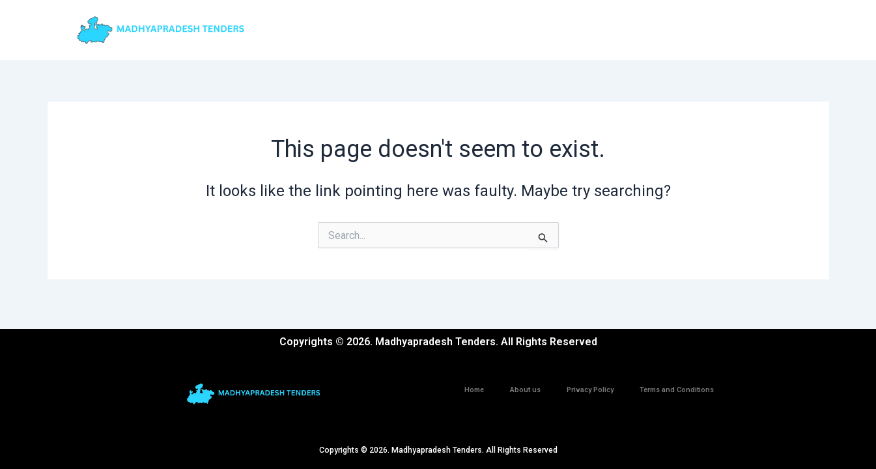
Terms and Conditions (677, 390)
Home (474, 390)
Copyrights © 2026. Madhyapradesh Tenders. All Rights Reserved (438, 450)
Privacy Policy (590, 390)
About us (525, 390)
